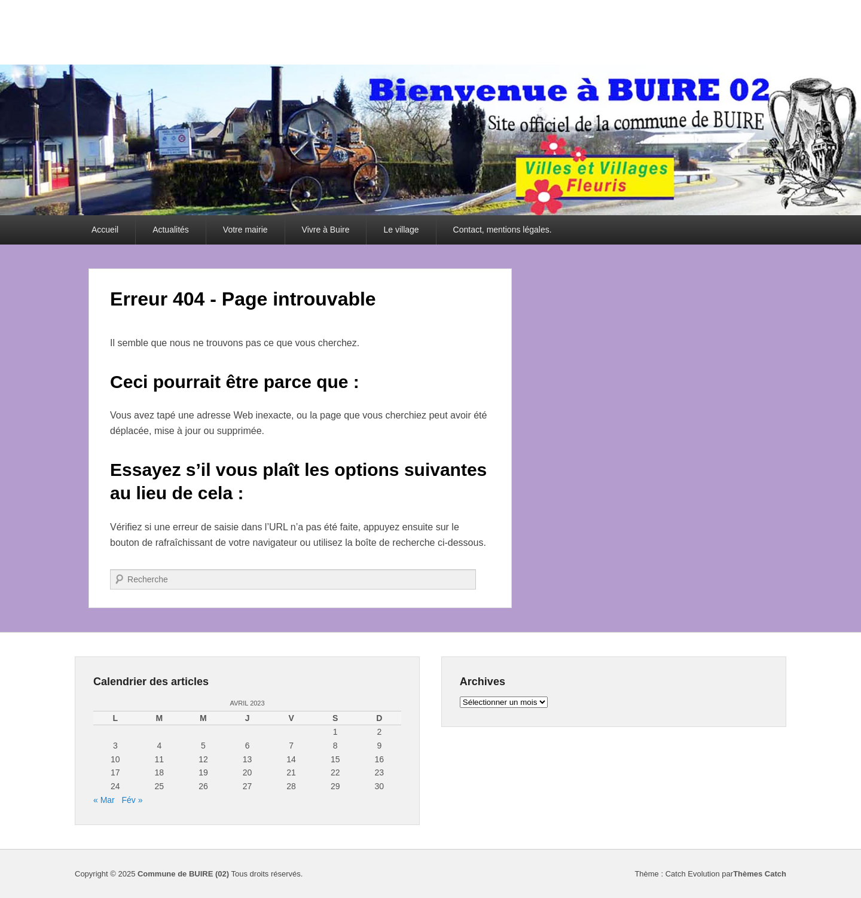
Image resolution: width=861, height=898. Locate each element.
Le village (401, 229)
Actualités (170, 229)
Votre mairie (245, 229)
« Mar (104, 800)
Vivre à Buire (326, 229)
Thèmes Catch (759, 873)
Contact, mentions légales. (502, 229)
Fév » (131, 800)
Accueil (104, 229)
